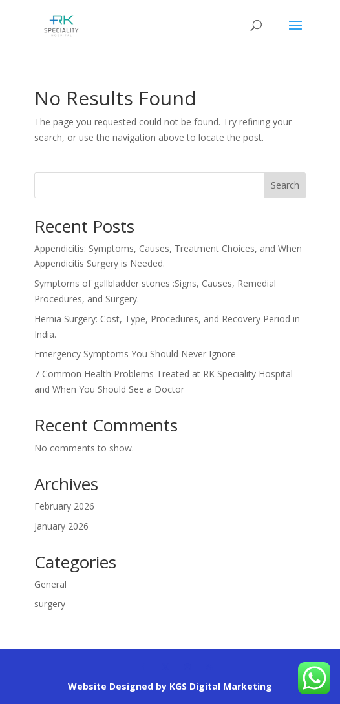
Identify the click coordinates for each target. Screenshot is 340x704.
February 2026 (64, 506)
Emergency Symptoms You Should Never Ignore (135, 353)
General (50, 584)
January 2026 (61, 526)
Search (285, 185)
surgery (49, 603)
